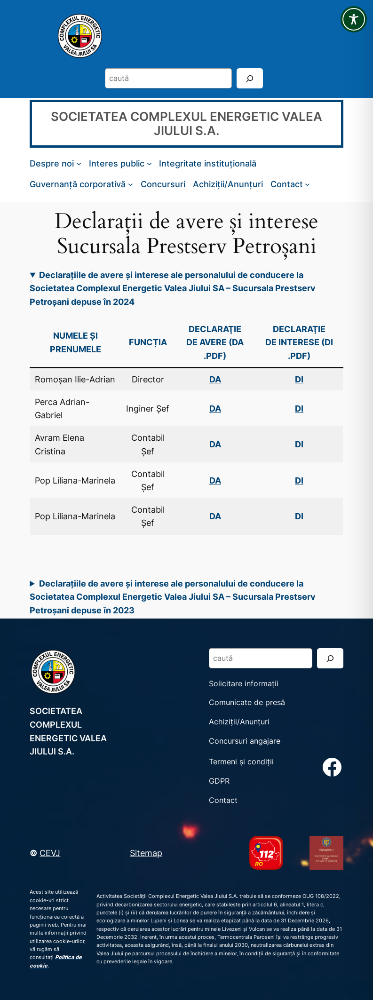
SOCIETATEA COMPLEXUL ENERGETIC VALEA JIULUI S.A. (186, 123)
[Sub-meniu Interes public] (149, 163)
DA (215, 408)
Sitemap (146, 853)
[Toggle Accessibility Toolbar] (353, 19)
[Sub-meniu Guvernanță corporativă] (130, 184)
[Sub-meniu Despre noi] (78, 163)
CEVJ (50, 853)
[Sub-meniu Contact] (307, 184)
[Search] (250, 78)
